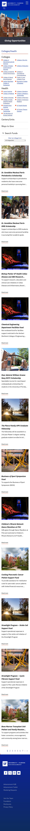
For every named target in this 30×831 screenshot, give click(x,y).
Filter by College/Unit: (15, 138)
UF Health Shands (22, 105)
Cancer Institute (7, 91)
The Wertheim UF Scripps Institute (8, 114)
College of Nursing (8, 97)
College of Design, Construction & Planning (8, 67)
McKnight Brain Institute (7, 106)
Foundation (7, 801)
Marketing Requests (10, 790)
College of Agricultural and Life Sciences (8, 61)
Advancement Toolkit (11, 787)
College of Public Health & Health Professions (8, 101)
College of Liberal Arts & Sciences (8, 78)
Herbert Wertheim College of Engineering (8, 83)
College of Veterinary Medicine (22, 100)
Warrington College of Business (22, 82)
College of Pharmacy (22, 97)
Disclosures (7, 804)
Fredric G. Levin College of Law (21, 78)
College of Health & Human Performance (9, 72)
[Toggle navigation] (27, 3)
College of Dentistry (22, 91)
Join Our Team (8, 798)
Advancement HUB (10, 784)
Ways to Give (7, 126)
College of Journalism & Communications (21, 73)
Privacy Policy (8, 807)
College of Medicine (8, 93)
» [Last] (27, 751)
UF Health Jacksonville (6, 110)
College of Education (22, 66)
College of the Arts (22, 60)
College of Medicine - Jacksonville (22, 94)
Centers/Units (8, 119)
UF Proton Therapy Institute (22, 110)
